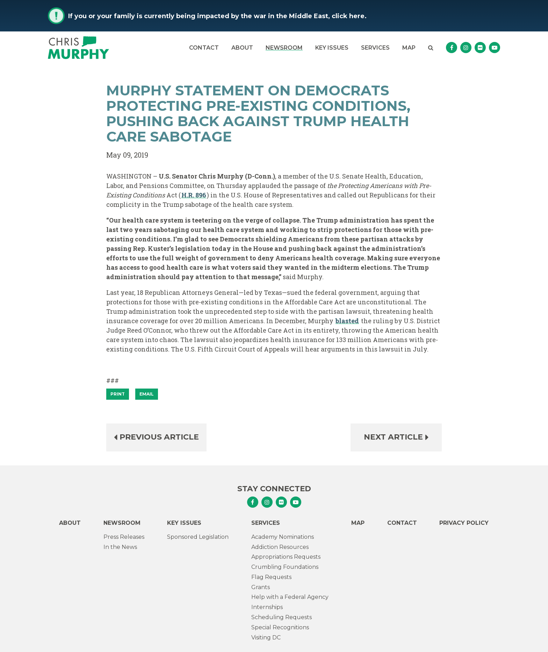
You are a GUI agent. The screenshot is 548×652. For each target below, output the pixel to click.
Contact (204, 47)
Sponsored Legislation (198, 537)
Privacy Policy (464, 523)
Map (409, 47)
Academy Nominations (282, 537)
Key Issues (331, 47)
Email (146, 394)
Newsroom (284, 47)
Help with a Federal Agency (290, 597)
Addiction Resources (280, 547)
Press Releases (123, 537)
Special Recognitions (280, 627)
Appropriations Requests (285, 556)
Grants (260, 587)
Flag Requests (271, 577)
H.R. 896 (193, 195)
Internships (267, 607)
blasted (347, 321)
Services (375, 47)
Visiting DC (266, 637)
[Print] (117, 394)
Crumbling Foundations (284, 567)
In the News (120, 547)
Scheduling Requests (281, 617)
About (242, 47)
